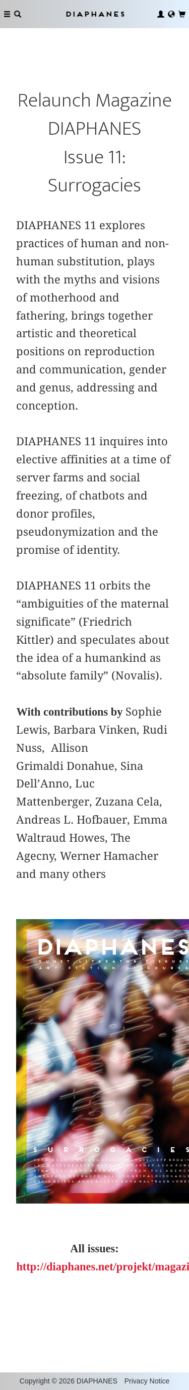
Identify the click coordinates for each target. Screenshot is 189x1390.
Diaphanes (95, 14)
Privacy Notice (146, 1381)
